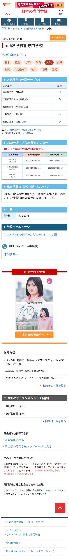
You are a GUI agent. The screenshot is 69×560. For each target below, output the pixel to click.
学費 (38, 62)
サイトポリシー (14, 530)
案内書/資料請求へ (33, 334)
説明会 (20, 69)
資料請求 (59, 37)
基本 (7, 62)
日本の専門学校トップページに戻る (25, 522)
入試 (49, 62)
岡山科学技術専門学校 (33, 28)
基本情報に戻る (14, 440)
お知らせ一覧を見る (54, 385)
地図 (44, 69)
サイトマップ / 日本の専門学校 (23, 534)
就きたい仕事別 (9, 24)
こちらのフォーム (52, 490)
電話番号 (10, 254)
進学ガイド (59, 24)
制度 (7, 69)
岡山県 (16, 28)
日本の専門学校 (34, 11)
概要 (17, 62)
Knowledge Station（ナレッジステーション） (30, 551)
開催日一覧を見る (55, 421)
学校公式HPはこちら (14, 54)
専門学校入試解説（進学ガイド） (26, 130)
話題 (54, 69)
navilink (7, 10)
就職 (59, 62)
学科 (28, 62)
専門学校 (6, 28)
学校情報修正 (13, 543)
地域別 (25, 24)
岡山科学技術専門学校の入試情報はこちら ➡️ (30, 234)
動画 (34, 69)
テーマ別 (42, 24)
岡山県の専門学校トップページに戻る (28, 446)
